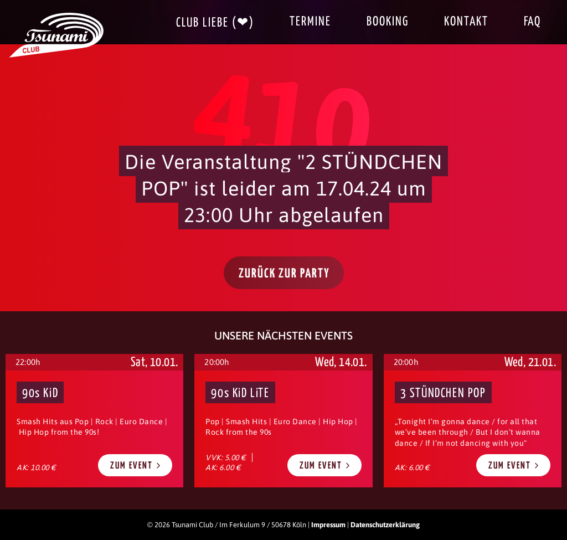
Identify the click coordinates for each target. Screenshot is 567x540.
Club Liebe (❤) (215, 23)
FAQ (532, 22)
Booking (388, 22)
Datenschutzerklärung (385, 525)
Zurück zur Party (284, 274)
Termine (310, 22)
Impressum (328, 525)
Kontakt (466, 22)
